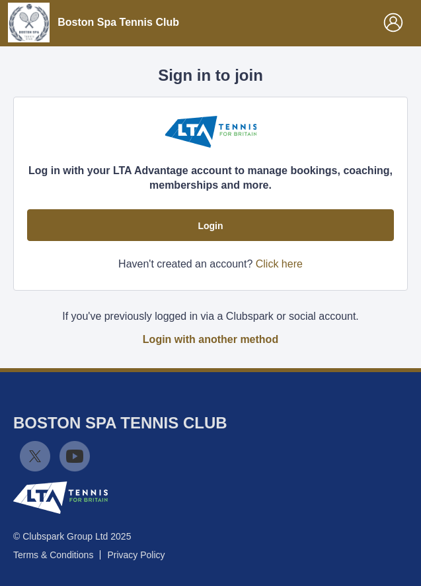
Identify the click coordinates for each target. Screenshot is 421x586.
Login (210, 225)
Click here (279, 263)
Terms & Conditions (53, 555)
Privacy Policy (136, 555)
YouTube (74, 456)
